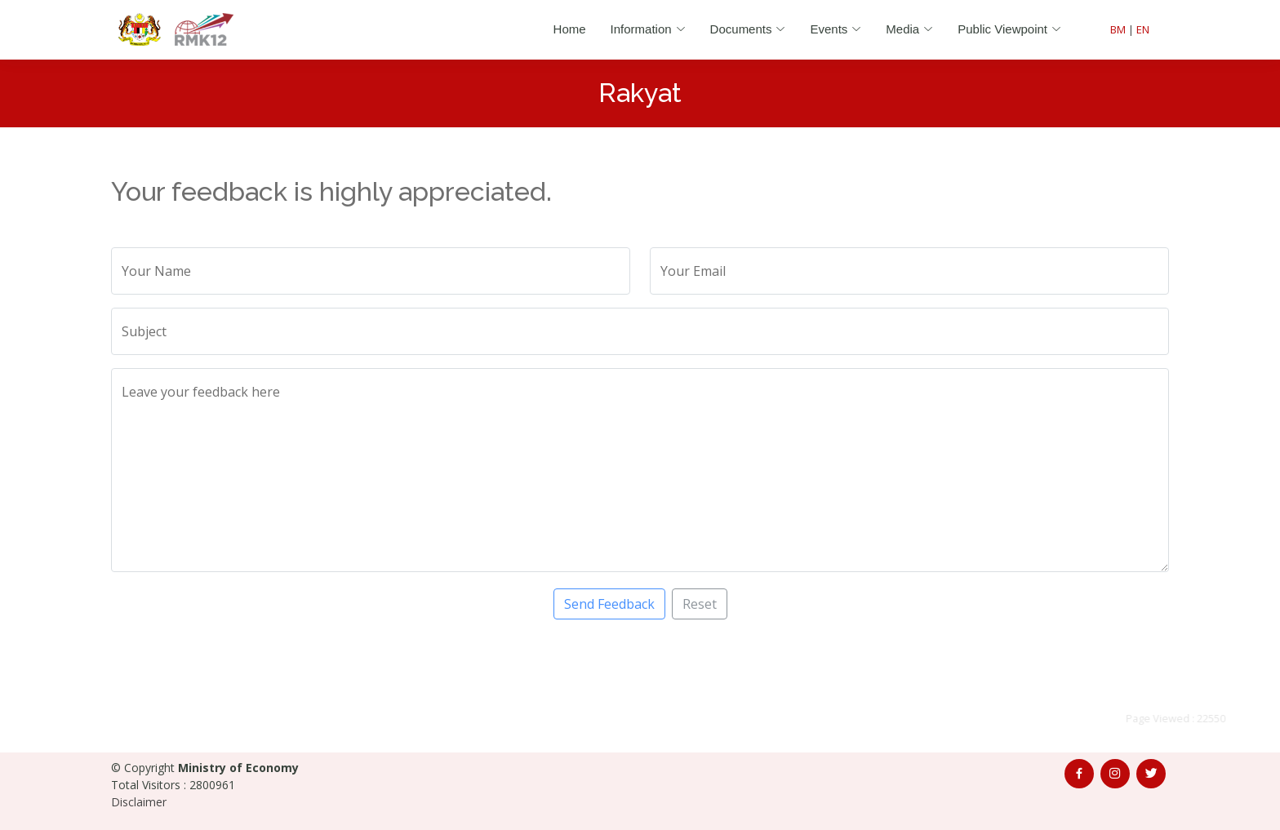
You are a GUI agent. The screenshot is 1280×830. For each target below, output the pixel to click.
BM (1118, 29)
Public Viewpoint (1009, 29)
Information (648, 29)
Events (835, 29)
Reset (699, 604)
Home (569, 29)
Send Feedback (609, 604)
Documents (748, 29)
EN (1142, 29)
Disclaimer (139, 802)
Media (909, 29)
